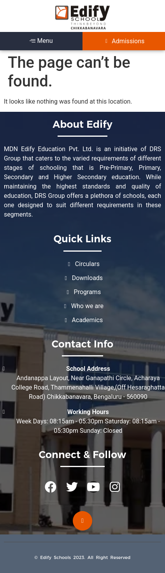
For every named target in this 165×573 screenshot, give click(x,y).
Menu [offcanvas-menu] (41, 40)
